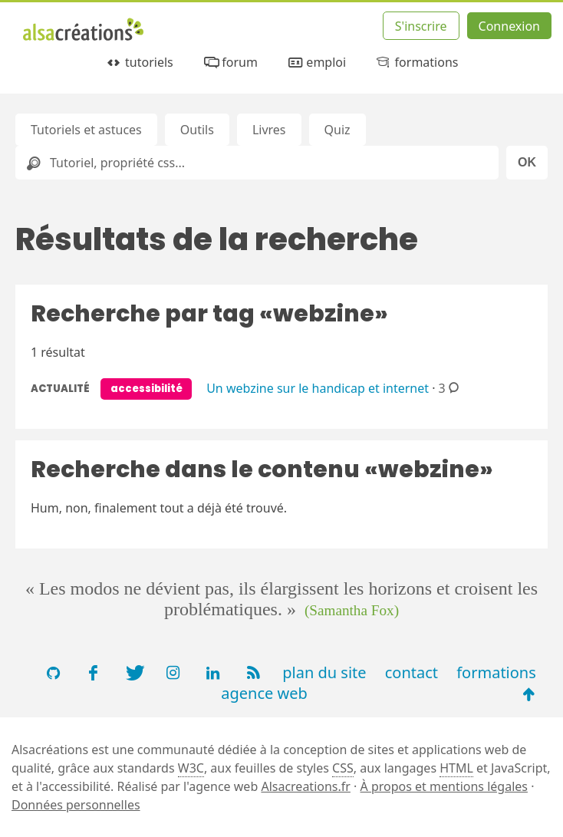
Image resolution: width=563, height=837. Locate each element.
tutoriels (139, 62)
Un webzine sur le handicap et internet (317, 387)
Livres (269, 129)
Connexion (509, 26)
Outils (197, 129)
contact (411, 672)
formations (416, 62)
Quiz (337, 129)
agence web (264, 693)
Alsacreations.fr (306, 786)
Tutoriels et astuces (86, 129)
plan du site (324, 672)
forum (230, 62)
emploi (316, 62)
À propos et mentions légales (444, 786)
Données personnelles (76, 804)
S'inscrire (421, 26)
